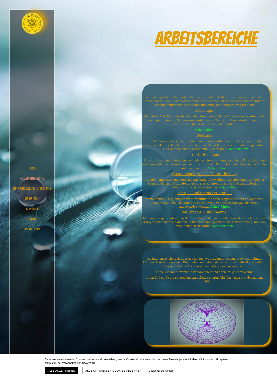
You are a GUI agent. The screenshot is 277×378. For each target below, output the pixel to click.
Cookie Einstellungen (161, 370)
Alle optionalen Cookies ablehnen (113, 370)
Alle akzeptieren (61, 370)
